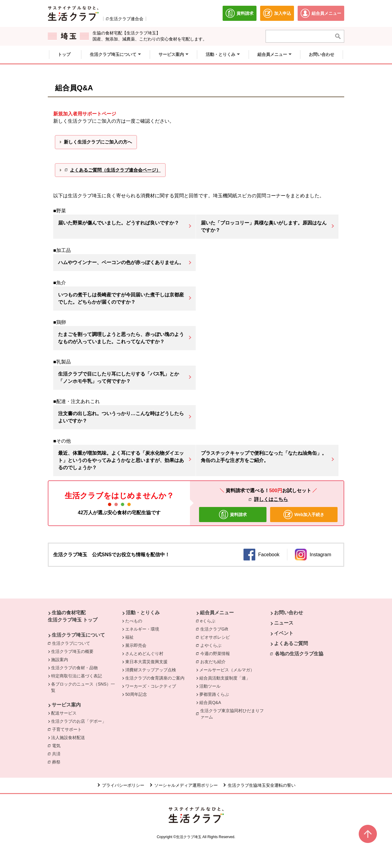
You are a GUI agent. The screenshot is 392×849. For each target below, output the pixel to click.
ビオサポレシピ (216, 637)
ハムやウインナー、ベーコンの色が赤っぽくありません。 (121, 262)
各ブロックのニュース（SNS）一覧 (83, 687)
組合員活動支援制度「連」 (224, 678)
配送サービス (64, 713)
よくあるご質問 (291, 643)
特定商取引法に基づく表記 (76, 675)
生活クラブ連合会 (126, 19)
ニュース (283, 622)
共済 (58, 753)
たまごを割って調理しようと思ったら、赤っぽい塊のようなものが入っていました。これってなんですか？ (121, 338)
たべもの (133, 620)
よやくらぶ (212, 645)
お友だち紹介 (213, 661)
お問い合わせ (288, 612)
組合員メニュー (217, 612)
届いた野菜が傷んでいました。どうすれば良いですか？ (118, 222)
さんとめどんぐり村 (144, 653)
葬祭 (58, 761)
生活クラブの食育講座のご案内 (155, 678)
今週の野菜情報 (216, 653)
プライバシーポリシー (123, 785)
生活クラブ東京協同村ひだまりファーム (232, 713)
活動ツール (209, 686)
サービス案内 (66, 704)
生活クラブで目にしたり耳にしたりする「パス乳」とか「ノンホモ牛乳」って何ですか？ (118, 377)
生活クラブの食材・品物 (74, 667)
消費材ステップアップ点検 (150, 669)
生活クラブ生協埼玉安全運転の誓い (262, 785)
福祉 (129, 637)
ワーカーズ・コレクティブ (150, 686)
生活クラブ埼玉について (78, 635)
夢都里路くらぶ (214, 694)
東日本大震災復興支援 (146, 661)
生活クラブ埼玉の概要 (72, 651)
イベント (283, 633)
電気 (58, 745)
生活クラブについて (72, 643)
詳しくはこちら (271, 499)
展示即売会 (135, 645)
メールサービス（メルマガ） (226, 669)
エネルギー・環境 (142, 629)
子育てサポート (67, 729)
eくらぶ (207, 620)
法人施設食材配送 (68, 737)
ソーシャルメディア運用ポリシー (186, 785)
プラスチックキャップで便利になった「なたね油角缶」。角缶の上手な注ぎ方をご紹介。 (264, 456)
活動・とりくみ (143, 612)
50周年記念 (136, 694)
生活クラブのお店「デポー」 (78, 721)
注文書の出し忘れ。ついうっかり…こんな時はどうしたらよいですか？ (121, 417)
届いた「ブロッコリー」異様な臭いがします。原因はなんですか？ (264, 226)
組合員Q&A (210, 702)
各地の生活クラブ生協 (299, 653)
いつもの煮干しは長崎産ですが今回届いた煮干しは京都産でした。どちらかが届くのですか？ (121, 298)
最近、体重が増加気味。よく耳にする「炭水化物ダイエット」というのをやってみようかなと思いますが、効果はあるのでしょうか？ (121, 460)
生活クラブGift (214, 629)
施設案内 (59, 659)
